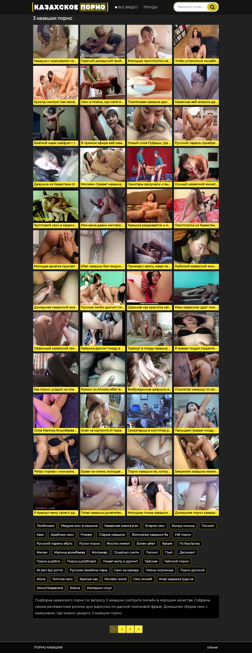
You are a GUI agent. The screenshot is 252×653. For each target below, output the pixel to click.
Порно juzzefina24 (81, 561)
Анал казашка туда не (176, 579)
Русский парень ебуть (54, 543)
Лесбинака (45, 526)
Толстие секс (62, 579)
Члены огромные (159, 570)
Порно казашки (48, 647)
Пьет (169, 552)
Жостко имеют (118, 543)
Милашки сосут (99, 588)
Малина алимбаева (69, 552)
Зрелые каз (89, 579)
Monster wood (115, 579)
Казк (40, 535)
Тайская (151, 561)
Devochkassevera (50, 588)
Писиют (207, 526)
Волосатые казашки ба (150, 535)
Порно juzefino (48, 561)
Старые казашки (112, 535)
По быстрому (189, 543)
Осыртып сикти (126, 552)
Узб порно (183, 535)
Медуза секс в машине (79, 526)
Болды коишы (183, 526)
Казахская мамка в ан (121, 526)
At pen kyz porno (50, 570)
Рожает (86, 535)
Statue (75, 588)
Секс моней (142, 579)
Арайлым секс (62, 535)
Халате (167, 543)
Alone (41, 579)
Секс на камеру (126, 570)
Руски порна (89, 543)
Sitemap (212, 647)
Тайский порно (176, 561)
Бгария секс (155, 526)
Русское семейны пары (88, 570)
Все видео (126, 7)
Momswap (99, 552)
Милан (42, 552)
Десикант (187, 552)
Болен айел (146, 543)
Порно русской (192, 570)
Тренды (150, 7)
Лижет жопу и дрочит (120, 561)
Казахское (70, 7)
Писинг (152, 552)
